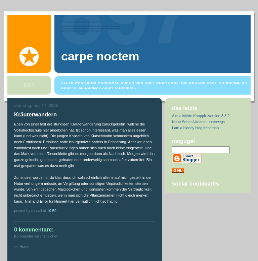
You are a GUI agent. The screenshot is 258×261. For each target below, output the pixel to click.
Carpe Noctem (100, 56)
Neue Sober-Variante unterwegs (198, 122)
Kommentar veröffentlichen (36, 236)
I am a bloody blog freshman (195, 128)
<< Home (21, 247)
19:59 (51, 211)
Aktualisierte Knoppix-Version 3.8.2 (200, 116)
